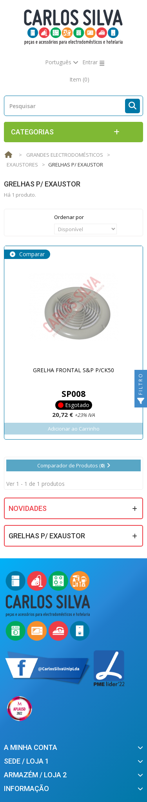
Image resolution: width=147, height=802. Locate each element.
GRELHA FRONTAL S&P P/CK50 (73, 370)
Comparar (31, 254)
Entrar (90, 62)
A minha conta (30, 747)
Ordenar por (69, 217)
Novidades (28, 508)
